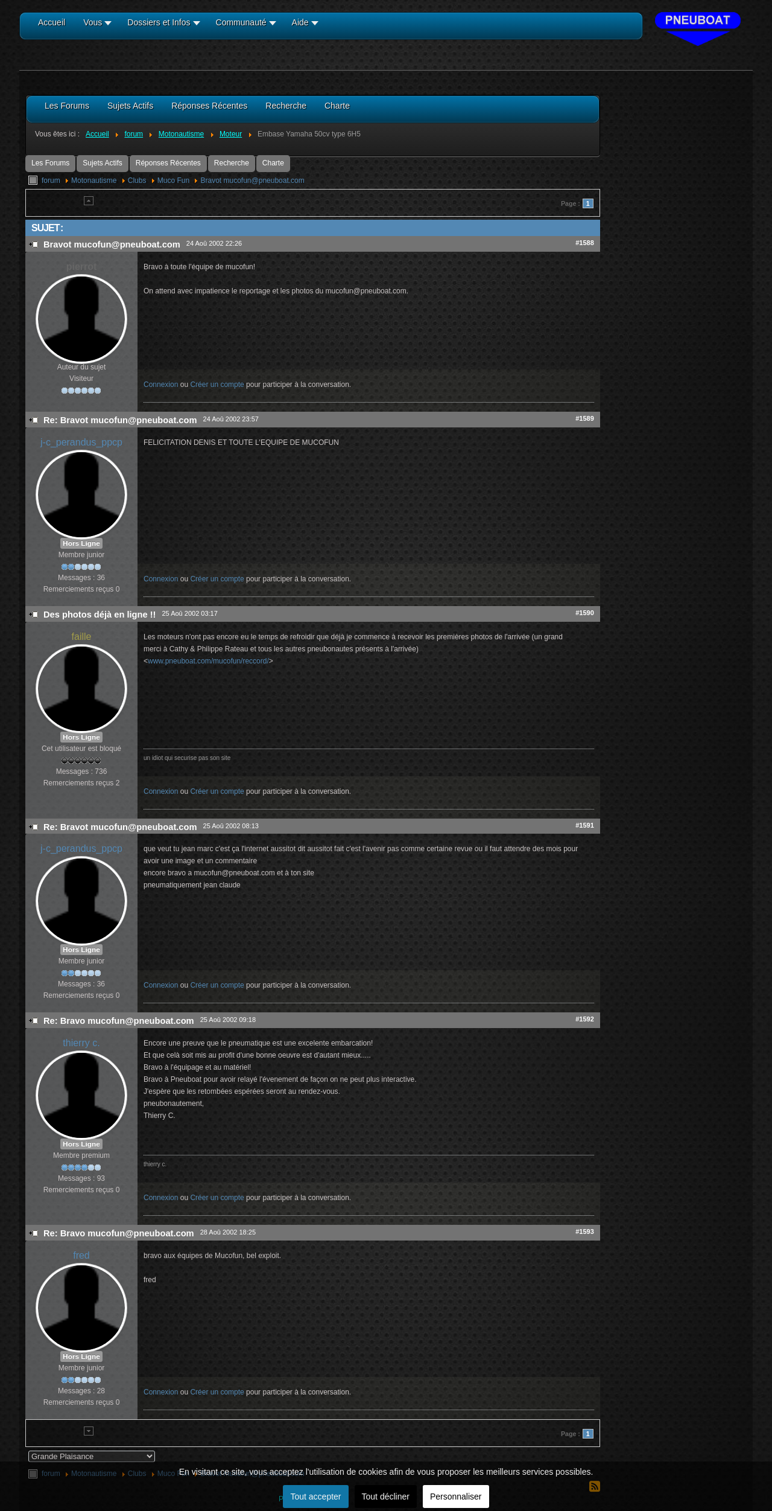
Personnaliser (456, 1496)
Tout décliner (386, 1496)
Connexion (161, 384)
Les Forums (50, 163)
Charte (273, 163)
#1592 (584, 1019)
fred (81, 1255)
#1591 (584, 825)
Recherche (231, 163)
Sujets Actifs (102, 163)
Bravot (252, 180)
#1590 (584, 612)
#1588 (584, 242)
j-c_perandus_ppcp (81, 442)
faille (82, 636)
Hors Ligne (81, 543)
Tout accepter (315, 1496)
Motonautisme (93, 180)
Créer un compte (217, 384)
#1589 (584, 418)
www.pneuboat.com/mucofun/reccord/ (208, 661)
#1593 (584, 1231)
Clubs (137, 180)
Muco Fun (173, 180)
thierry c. (81, 1043)
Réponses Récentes (168, 163)
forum (51, 180)
